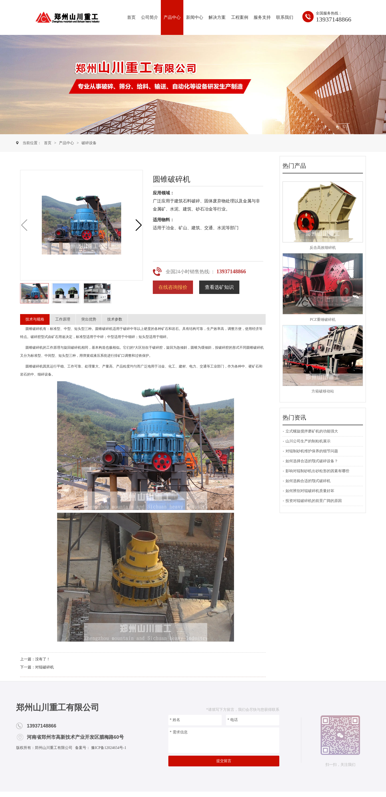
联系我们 (284, 17)
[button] (139, 225)
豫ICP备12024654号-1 (108, 748)
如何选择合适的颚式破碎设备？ (311, 461)
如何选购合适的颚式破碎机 (308, 481)
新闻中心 (194, 17)
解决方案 (217, 17)
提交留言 (223, 761)
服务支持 (262, 17)
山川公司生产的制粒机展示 (308, 441)
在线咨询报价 (172, 287)
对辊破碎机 (44, 667)
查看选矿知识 (219, 287)
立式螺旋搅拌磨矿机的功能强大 (311, 431)
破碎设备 (88, 143)
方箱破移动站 (322, 391)
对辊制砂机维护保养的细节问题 (311, 451)
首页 (131, 17)
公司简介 (149, 17)
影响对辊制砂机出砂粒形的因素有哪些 (317, 471)
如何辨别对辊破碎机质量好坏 (309, 491)
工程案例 (239, 17)
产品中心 (172, 17)
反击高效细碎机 (323, 248)
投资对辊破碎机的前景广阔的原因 (313, 501)
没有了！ (42, 659)
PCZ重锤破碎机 (323, 320)
